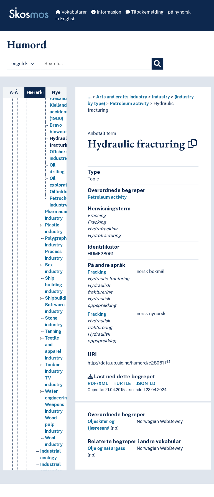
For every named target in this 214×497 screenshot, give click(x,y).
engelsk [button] (22, 63)
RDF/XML (98, 383)
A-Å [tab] (14, 92)
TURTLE (122, 383)
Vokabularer (71, 12)
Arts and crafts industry (121, 97)
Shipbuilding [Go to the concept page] (58, 298)
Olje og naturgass (106, 448)
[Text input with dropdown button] (96, 64)
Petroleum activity (129, 103)
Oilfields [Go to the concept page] (58, 191)
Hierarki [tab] (35, 92)
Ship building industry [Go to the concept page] (54, 285)
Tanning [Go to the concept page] (53, 331)
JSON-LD (146, 383)
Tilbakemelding (145, 12)
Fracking (97, 272)
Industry (161, 97)
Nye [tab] (56, 92)
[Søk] (157, 64)
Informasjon (106, 12)
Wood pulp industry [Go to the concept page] (54, 424)
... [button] (89, 97)
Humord (27, 44)
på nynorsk (179, 12)
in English (65, 18)
